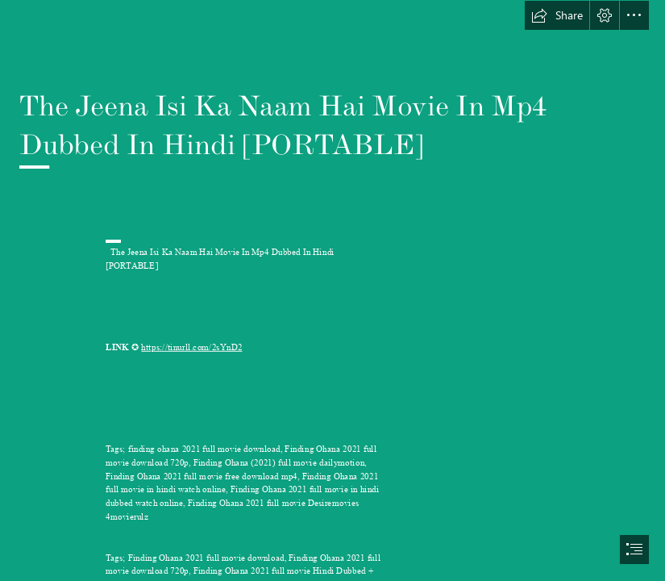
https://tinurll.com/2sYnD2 (191, 347)
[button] (557, 15)
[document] (332, 290)
